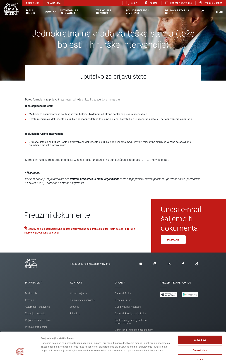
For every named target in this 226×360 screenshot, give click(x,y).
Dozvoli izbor (200, 329)
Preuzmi (173, 239)
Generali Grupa (123, 300)
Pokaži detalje (165, 354)
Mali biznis (30, 11)
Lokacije (74, 306)
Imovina (50, 11)
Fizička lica (32, 3)
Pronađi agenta (210, 3)
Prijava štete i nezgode (82, 300)
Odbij (200, 339)
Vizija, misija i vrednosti (128, 306)
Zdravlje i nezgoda (103, 11)
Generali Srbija (123, 293)
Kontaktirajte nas (178, 3)
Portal (151, 3)
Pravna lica (54, 3)
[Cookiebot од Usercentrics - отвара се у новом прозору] (20, 354)
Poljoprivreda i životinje (137, 11)
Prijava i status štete (177, 11)
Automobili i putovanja (69, 11)
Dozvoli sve (200, 319)
